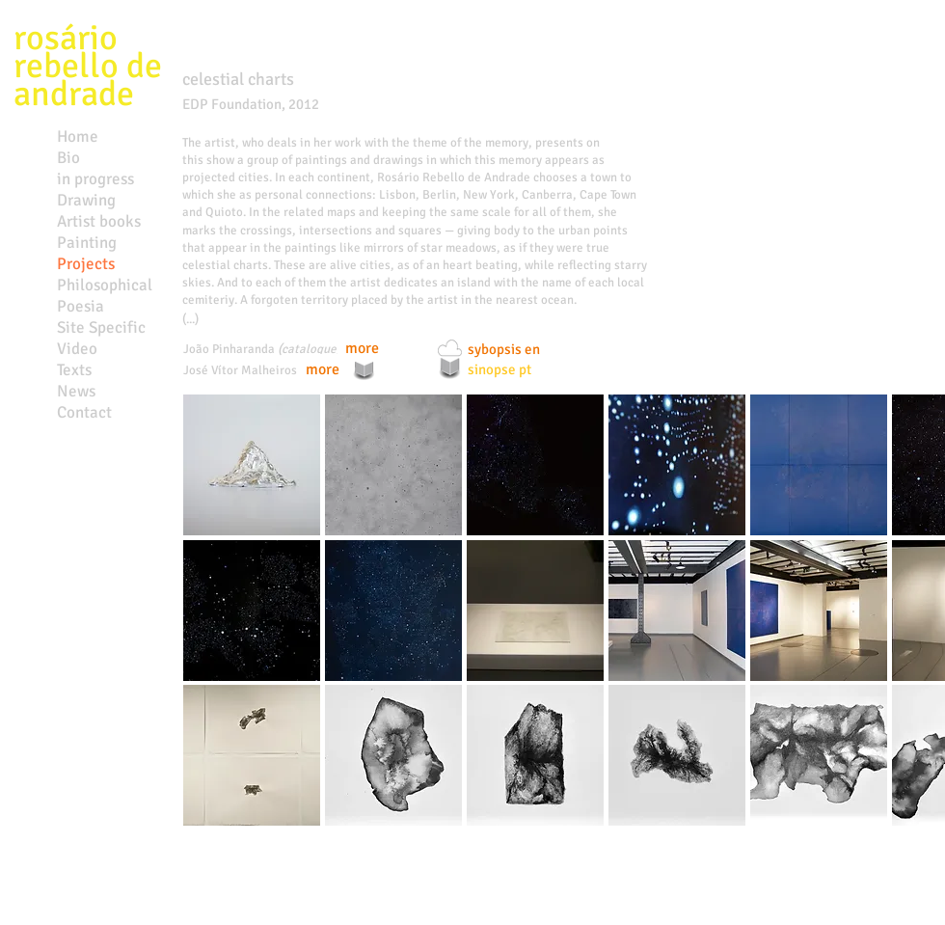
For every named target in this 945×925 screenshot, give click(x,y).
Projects (86, 264)
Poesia (80, 306)
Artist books (99, 221)
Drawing (86, 200)
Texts (74, 370)
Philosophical (104, 285)
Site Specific (101, 327)
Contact (84, 412)
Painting (87, 242)
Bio (68, 158)
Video (77, 349)
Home (77, 136)
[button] (251, 464)
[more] (362, 349)
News (76, 391)
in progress (95, 179)
